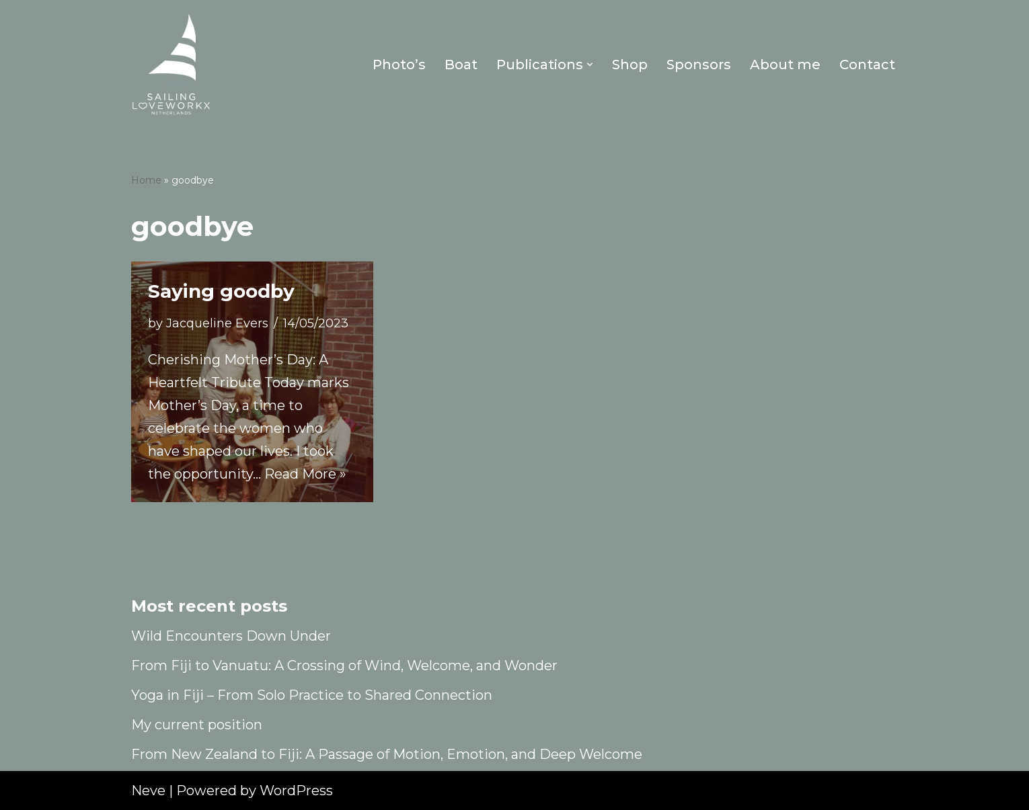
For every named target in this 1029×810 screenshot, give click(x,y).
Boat (461, 64)
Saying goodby (221, 291)
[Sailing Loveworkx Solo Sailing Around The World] (171, 64)
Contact (867, 64)
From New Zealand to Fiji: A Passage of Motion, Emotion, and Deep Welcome (386, 754)
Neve (148, 790)
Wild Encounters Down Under (231, 636)
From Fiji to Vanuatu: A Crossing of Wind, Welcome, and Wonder (344, 665)
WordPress (296, 790)
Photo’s (399, 64)
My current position (196, 725)
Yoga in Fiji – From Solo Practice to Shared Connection (311, 695)
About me (785, 64)
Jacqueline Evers (217, 323)
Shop (630, 64)
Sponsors (698, 64)
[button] (589, 64)
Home (146, 180)
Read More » (305, 474)
